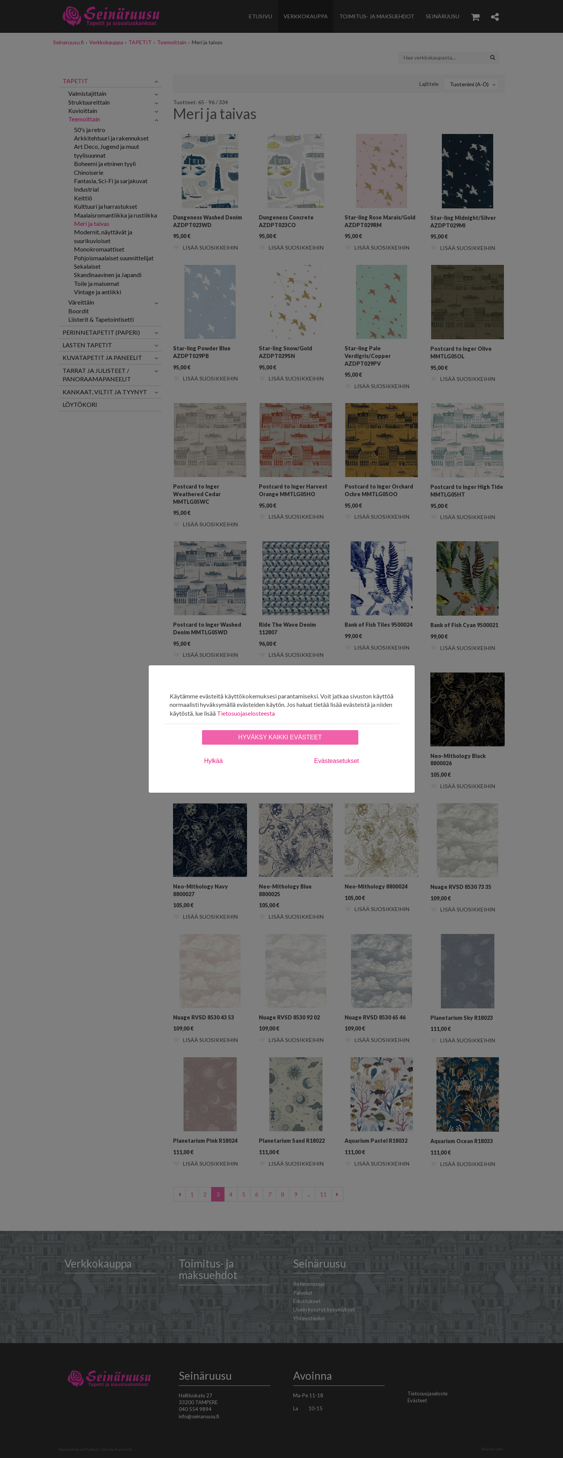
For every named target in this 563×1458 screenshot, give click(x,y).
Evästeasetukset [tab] (336, 761)
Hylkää (213, 761)
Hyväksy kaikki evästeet (280, 737)
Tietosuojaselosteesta (246, 713)
